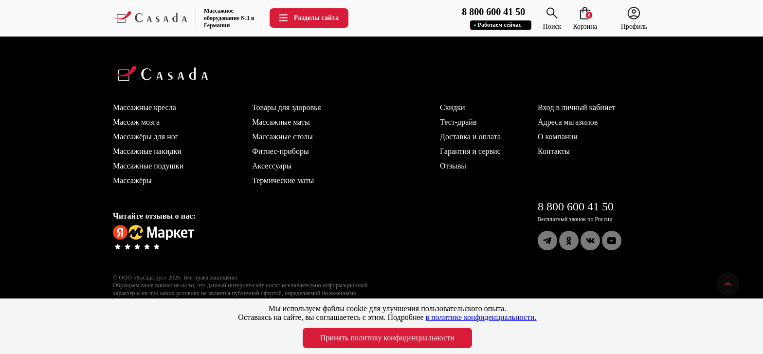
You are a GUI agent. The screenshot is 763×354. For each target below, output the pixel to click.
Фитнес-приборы (280, 151)
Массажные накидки (147, 151)
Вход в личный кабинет (577, 107)
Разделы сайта (308, 18)
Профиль (634, 22)
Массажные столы (282, 136)
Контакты (554, 151)
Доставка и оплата (470, 136)
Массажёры (132, 180)
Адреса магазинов (568, 122)
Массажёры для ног (145, 136)
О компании (558, 136)
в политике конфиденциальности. (481, 317)
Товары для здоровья (286, 107)
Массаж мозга (136, 122)
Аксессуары (271, 166)
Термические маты (283, 180)
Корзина (585, 22)
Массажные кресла (144, 107)
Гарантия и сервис (470, 151)
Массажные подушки (148, 166)
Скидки (452, 107)
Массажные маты (281, 122)
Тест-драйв (458, 122)
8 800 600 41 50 (576, 206)
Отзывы (453, 166)
